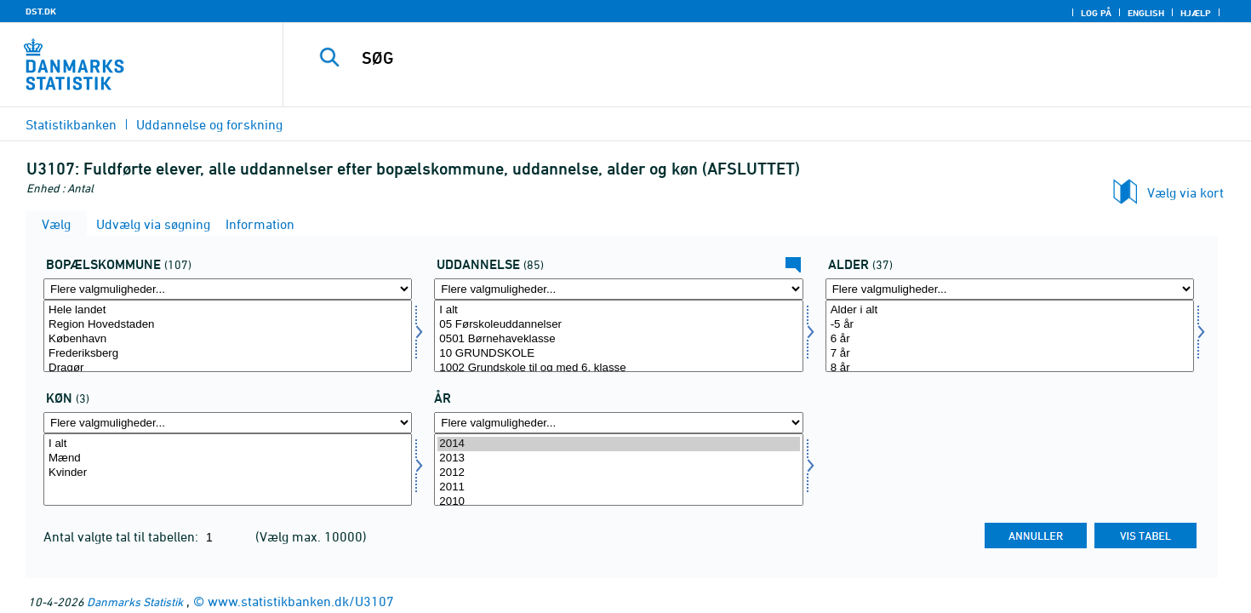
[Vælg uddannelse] (618, 336)
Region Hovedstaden (227, 325)
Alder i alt (1010, 310)
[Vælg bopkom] (227, 336)
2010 (618, 502)
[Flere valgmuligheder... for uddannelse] (618, 289)
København (227, 339)
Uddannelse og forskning (209, 124)
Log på (1096, 13)
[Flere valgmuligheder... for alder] (1009, 289)
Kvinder (227, 473)
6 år (1010, 339)
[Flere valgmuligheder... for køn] (227, 422)
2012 (618, 473)
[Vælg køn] (227, 469)
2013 (618, 458)
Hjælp (1195, 13)
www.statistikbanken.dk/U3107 (301, 601)
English (1146, 13)
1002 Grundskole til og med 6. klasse (618, 368)
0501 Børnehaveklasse (618, 339)
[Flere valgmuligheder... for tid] (618, 422)
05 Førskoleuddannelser (618, 325)
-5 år (1010, 325)
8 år (1010, 368)
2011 (618, 487)
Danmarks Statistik (135, 601)
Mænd (227, 458)
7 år (1010, 354)
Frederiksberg (227, 354)
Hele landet (227, 310)
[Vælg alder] (1009, 336)
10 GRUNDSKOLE (618, 354)
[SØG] (737, 58)
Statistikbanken (71, 124)
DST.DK (41, 11)
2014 (618, 444)
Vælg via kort (1185, 192)
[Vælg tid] (618, 469)
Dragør (227, 368)
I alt (618, 310)
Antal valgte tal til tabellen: (122, 536)
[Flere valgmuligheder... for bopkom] (227, 289)
